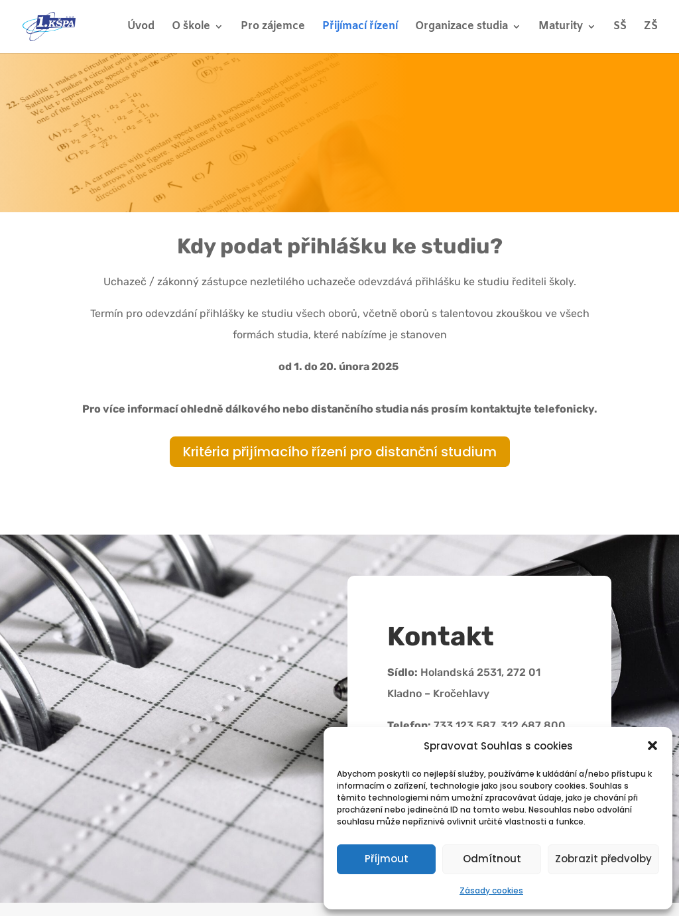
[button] (652, 745)
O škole (191, 27)
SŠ (620, 27)
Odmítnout (492, 859)
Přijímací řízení (360, 27)
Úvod (140, 27)
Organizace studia (461, 27)
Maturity (560, 27)
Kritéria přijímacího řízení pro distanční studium (340, 451)
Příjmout (386, 859)
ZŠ (651, 27)
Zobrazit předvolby (603, 859)
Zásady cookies (491, 890)
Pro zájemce (273, 27)
